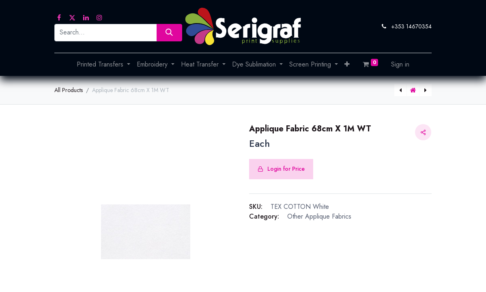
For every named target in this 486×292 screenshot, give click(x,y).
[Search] (169, 32)
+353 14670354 (411, 26)
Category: (264, 216)
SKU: (255, 206)
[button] (347, 64)
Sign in (400, 64)
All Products (68, 90)
